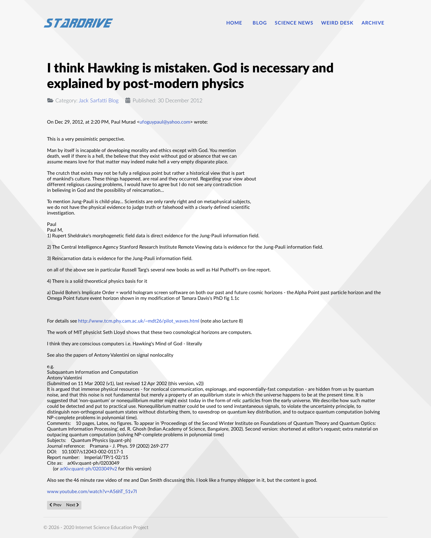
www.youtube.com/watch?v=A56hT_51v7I (92, 491)
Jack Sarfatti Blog (99, 101)
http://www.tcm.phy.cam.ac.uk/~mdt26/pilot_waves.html (139, 321)
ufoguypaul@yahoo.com (164, 122)
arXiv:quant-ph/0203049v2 (89, 468)
